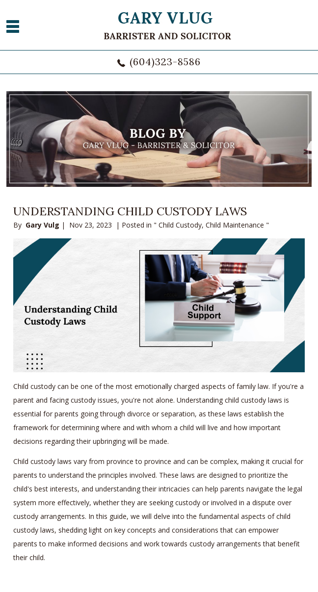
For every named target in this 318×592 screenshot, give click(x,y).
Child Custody (180, 225)
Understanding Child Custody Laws (130, 211)
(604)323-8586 (165, 61)
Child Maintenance (235, 225)
